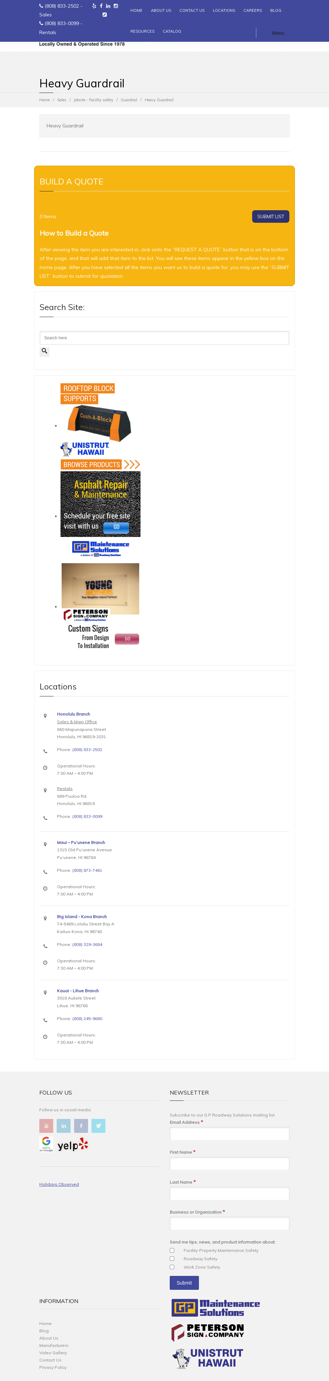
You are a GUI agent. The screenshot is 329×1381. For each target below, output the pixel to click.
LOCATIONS (224, 10)
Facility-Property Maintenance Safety (221, 1250)
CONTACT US (191, 10)
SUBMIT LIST (270, 216)
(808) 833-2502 (62, 6)
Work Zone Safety (202, 1267)
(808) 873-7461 (87, 870)
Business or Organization (197, 1212)
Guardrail (129, 99)
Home (44, 99)
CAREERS (252, 10)
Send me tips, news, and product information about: (222, 1242)
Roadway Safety (200, 1258)
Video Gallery (53, 1352)
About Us (48, 1338)
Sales (61, 99)
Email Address (186, 1122)
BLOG (275, 10)
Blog (44, 1330)
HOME (136, 10)
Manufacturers (54, 1345)
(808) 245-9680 (87, 1018)
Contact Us (50, 1360)
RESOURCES (142, 31)
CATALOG (172, 31)
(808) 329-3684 (87, 944)
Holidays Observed (59, 1184)
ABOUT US (161, 10)
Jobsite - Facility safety (93, 99)
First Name (182, 1152)
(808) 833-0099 (62, 23)
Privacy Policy (52, 1367)
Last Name (183, 1182)
